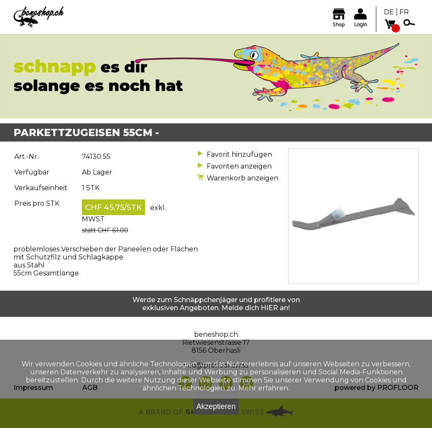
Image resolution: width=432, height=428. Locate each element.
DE (389, 12)
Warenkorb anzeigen (242, 178)
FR (404, 12)
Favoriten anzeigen (239, 166)
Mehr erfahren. (263, 388)
